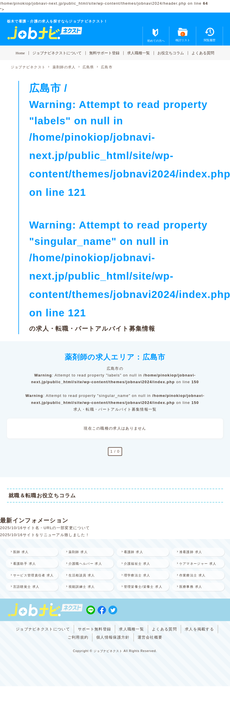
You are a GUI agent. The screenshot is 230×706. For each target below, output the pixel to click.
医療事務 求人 (193, 602)
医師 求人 (23, 552)
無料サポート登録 (104, 52)
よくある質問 (203, 52)
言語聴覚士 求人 (29, 602)
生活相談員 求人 (84, 583)
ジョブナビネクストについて (57, 52)
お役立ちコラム (170, 52)
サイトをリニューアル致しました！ (56, 535)
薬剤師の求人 (64, 67)
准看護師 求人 (193, 552)
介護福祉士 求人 (140, 564)
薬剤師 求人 (80, 552)
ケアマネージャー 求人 (197, 567)
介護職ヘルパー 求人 (88, 564)
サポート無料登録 (94, 650)
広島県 (88, 67)
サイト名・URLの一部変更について (56, 528)
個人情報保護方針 (112, 658)
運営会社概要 (150, 658)
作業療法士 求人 (195, 583)
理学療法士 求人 (140, 583)
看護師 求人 (136, 552)
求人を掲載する (199, 650)
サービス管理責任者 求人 (30, 586)
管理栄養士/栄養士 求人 (142, 605)
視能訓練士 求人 (84, 602)
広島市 (107, 67)
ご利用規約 (78, 658)
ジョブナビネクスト (28, 67)
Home (20, 52)
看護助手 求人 (27, 564)
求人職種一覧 (138, 52)
